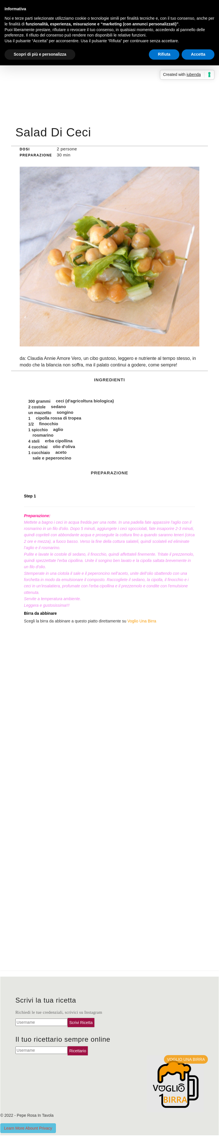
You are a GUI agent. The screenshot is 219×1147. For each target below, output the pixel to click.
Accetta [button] (198, 54)
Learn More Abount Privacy (28, 1128)
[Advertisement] (109, 80)
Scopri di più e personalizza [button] (40, 54)
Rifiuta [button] (164, 54)
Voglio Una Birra (141, 621)
